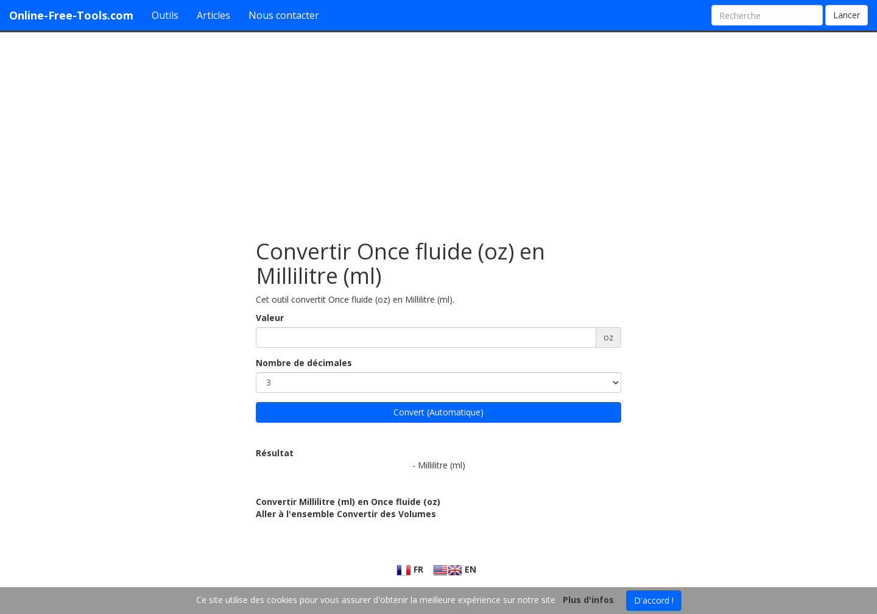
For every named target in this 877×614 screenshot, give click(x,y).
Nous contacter (283, 15)
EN (454, 569)
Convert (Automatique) (438, 412)
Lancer (846, 15)
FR (409, 569)
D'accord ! (654, 600)
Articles (213, 15)
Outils (165, 15)
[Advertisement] (438, 129)
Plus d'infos (588, 599)
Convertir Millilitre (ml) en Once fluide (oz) (348, 501)
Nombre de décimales (304, 363)
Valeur (270, 317)
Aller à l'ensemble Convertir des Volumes (346, 514)
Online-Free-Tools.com (71, 15)
